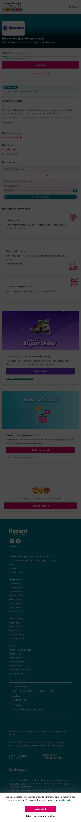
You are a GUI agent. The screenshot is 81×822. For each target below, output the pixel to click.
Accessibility (15, 665)
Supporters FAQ (17, 595)
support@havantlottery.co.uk (28, 709)
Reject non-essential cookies (40, 816)
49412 (48, 790)
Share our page (40, 73)
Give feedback (40, 505)
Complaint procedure (20, 669)
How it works (15, 599)
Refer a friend (40, 450)
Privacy (12, 568)
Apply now (14, 622)
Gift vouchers (16, 587)
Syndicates (14, 607)
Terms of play (16, 657)
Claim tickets (15, 591)
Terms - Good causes (20, 649)
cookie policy (65, 800)
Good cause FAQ (17, 634)
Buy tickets (40, 65)
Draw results (15, 603)
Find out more (14, 263)
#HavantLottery (17, 546)
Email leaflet (15, 630)
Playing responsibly (19, 673)
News (11, 564)
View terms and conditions (19, 378)
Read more (8, 122)
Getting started (17, 638)
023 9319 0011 (20, 700)
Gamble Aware (54, 745)
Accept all (40, 809)
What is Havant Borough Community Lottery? (32, 560)
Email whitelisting (17, 661)
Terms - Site (15, 653)
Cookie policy (16, 572)
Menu (73, 7)
